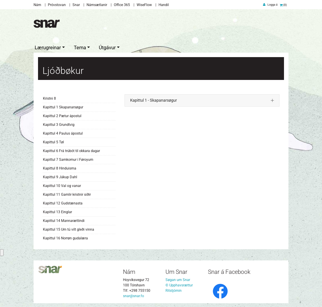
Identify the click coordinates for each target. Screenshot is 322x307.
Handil (164, 5)
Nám (37, 5)
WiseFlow (144, 5)
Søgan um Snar (177, 279)
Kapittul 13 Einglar (57, 211)
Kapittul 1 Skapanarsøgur (63, 106)
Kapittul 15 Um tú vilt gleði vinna (68, 228)
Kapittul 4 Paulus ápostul (63, 132)
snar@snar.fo (133, 295)
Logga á (272, 4)
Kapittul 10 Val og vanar (62, 185)
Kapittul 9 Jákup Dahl (60, 176)
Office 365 (122, 5)
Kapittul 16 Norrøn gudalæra (65, 237)
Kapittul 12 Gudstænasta (63, 202)
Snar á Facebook (229, 271)
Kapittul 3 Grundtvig (58, 124)
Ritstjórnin (173, 290)
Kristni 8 (49, 97)
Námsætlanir (97, 5)
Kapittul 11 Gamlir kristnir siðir (67, 193)
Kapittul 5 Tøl (53, 141)
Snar (76, 5)
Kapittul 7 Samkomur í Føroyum (68, 159)
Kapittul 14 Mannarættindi (64, 220)
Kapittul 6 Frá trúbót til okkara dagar (71, 150)
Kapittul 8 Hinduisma (59, 167)
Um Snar (176, 271)
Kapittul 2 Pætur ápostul (62, 115)
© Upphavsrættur (179, 284)
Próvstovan (57, 5)
